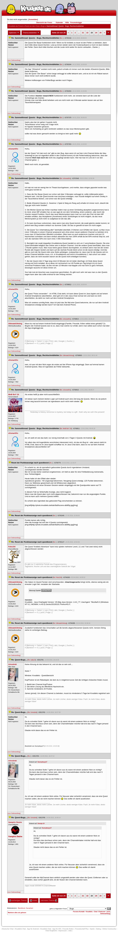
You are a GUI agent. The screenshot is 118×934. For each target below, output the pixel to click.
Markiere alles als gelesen (17, 912)
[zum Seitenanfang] (14, 60)
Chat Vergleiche (51, 930)
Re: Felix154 (57, 577)
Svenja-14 (41, 823)
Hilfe (67, 23)
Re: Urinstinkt (32, 712)
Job (70, 930)
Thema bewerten (31, 33)
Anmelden (33, 19)
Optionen (14, 33)
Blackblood (21, 908)
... (79, 33)
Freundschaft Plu (82, 929)
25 (100, 33)
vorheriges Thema (18, 900)
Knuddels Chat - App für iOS (50, 929)
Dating (98, 929)
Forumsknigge (76, 23)
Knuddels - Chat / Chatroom (95, 911)
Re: (61, 38)
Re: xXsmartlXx (65, 178)
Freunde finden (68, 929)
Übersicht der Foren (44, 23)
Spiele (92, 929)
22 (87, 33)
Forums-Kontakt (79, 911)
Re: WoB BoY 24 (65, 428)
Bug (43, 26)
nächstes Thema (49, 900)
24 (96, 33)
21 (83, 33)
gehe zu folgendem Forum (58, 908)
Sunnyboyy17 (42, 762)
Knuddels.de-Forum (16, 26)
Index (33, 900)
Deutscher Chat (7, 929)
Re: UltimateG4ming (67, 355)
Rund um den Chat (32, 26)
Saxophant (29, 908)
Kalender (59, 23)
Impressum (63, 930)
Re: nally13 (31, 660)
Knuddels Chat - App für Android (27, 929)
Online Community (109, 929)
